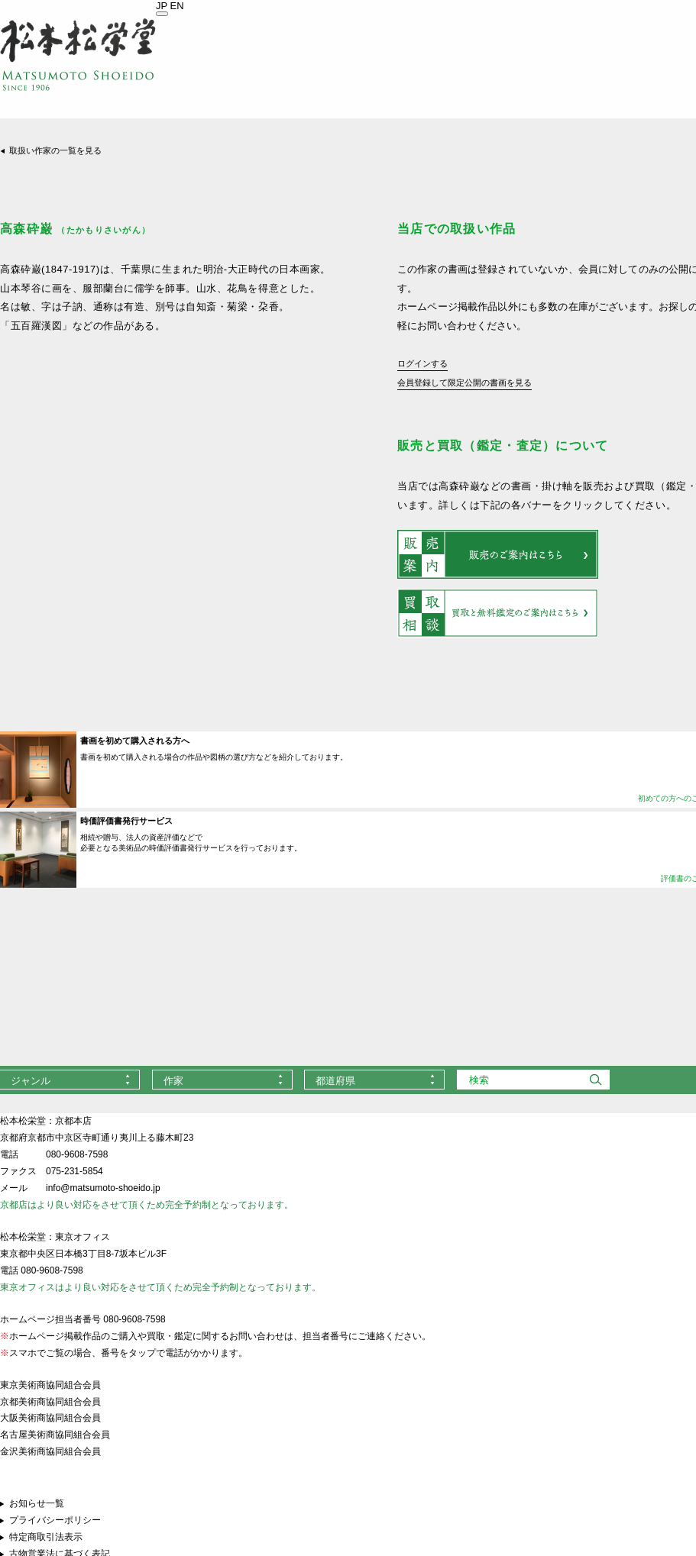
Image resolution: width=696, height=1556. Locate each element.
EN (177, 5)
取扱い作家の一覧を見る (55, 150)
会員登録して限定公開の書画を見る (464, 382)
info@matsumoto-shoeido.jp (103, 1188)
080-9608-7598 (77, 1154)
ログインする (422, 363)
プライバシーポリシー (55, 1520)
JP (161, 5)
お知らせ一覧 (36, 1503)
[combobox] (222, 1080)
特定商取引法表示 (46, 1537)
